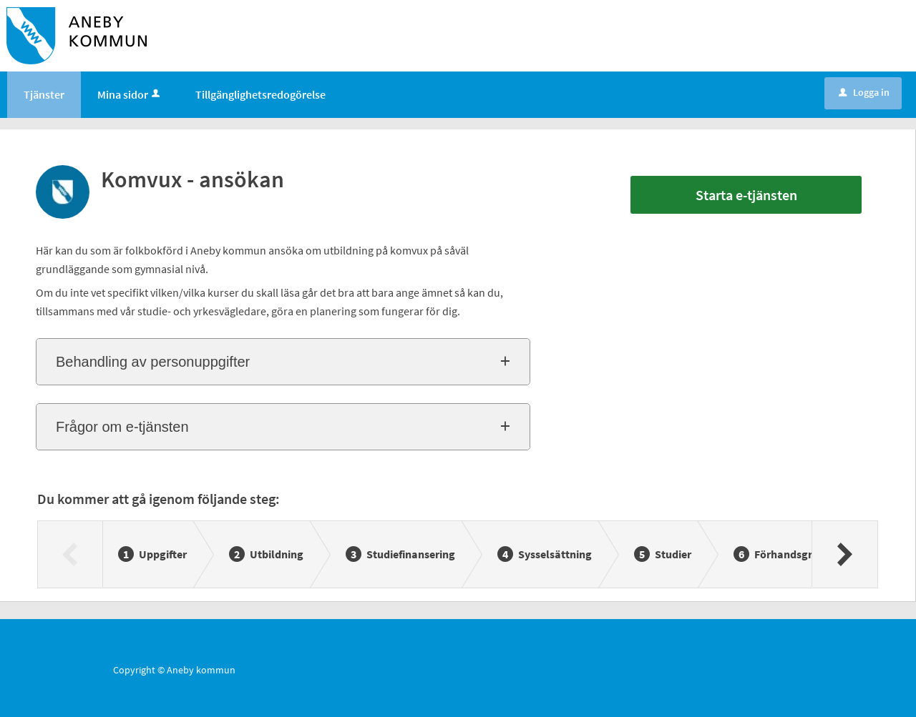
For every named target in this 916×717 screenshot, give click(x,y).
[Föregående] (70, 554)
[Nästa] (844, 554)
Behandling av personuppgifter (153, 362)
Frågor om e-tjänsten (122, 427)
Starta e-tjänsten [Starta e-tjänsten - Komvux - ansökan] (746, 195)
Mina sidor (129, 94)
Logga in (864, 92)
